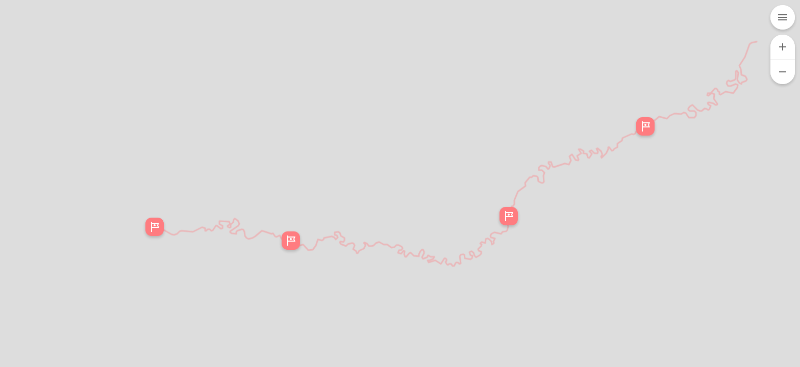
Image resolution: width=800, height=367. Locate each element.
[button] (291, 240)
